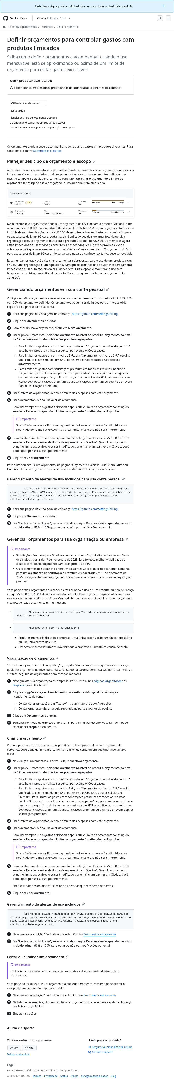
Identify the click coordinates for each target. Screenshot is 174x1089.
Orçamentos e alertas (47, 151)
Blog (113, 1076)
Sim (14, 1047)
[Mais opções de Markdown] (43, 103)
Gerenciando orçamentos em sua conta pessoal (58, 289)
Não (29, 1047)
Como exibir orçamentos (99, 934)
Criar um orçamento (26, 738)
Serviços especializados (94, 1076)
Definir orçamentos (68, 26)
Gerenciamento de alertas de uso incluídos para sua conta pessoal (66, 479)
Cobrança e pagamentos (22, 26)
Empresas (19, 685)
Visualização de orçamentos (33, 658)
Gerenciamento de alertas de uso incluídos (46, 904)
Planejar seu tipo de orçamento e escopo (51, 161)
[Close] (164, 6)
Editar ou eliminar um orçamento (37, 957)
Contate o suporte (100, 1052)
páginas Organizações (108, 681)
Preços (74, 1076)
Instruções (47, 26)
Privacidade (51, 1076)
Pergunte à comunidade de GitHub (110, 1047)
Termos (37, 1076)
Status (64, 1076)
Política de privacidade (18, 1054)
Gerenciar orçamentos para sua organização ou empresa (67, 539)
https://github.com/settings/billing (95, 314)
